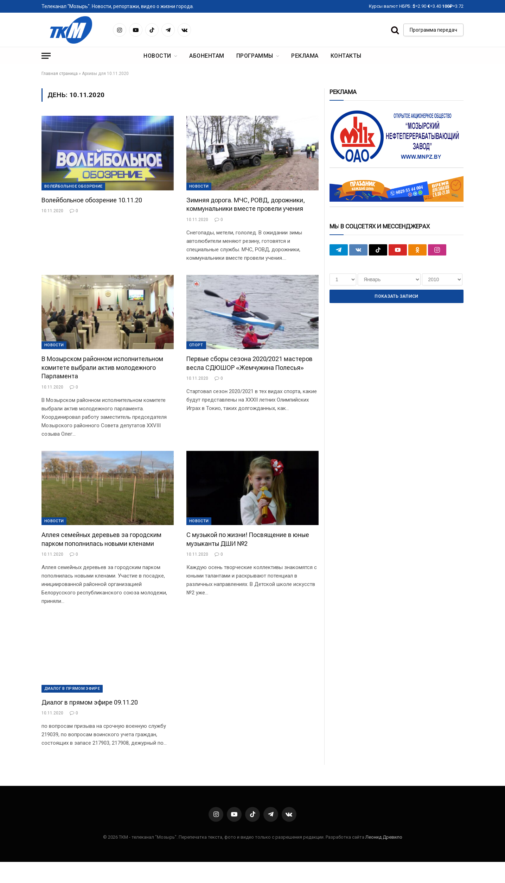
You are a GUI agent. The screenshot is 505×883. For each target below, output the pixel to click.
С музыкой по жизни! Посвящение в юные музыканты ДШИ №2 (247, 539)
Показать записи (396, 296)
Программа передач (433, 30)
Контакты (346, 55)
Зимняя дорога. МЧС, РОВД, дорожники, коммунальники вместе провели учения (245, 204)
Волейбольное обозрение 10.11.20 (91, 200)
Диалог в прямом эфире (72, 688)
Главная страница (59, 73)
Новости (157, 55)
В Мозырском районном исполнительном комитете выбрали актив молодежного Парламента (102, 367)
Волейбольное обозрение (73, 186)
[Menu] (46, 56)
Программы (254, 55)
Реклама (304, 55)
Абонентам (206, 55)
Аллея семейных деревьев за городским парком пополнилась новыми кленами (101, 539)
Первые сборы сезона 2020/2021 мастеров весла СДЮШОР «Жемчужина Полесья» (249, 363)
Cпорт (196, 345)
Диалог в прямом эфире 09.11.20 (89, 702)
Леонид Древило (383, 837)
